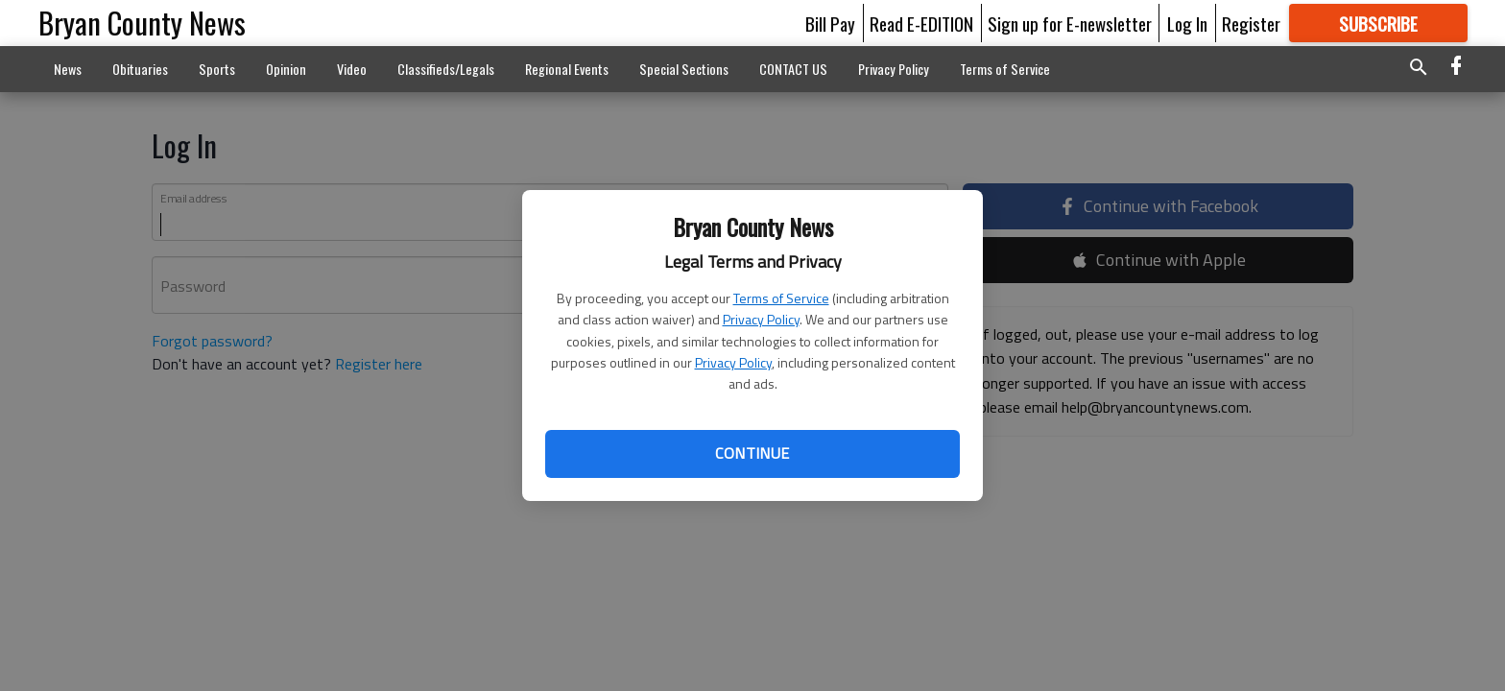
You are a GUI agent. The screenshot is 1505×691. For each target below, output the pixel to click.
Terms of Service (781, 298)
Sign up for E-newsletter (1070, 23)
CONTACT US (793, 69)
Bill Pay (830, 23)
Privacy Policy (761, 319)
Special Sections (684, 69)
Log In (1187, 23)
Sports (217, 69)
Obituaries (140, 69)
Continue (752, 453)
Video (352, 69)
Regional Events (567, 69)
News (68, 69)
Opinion (286, 69)
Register (1251, 23)
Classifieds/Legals (445, 69)
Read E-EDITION (921, 23)
